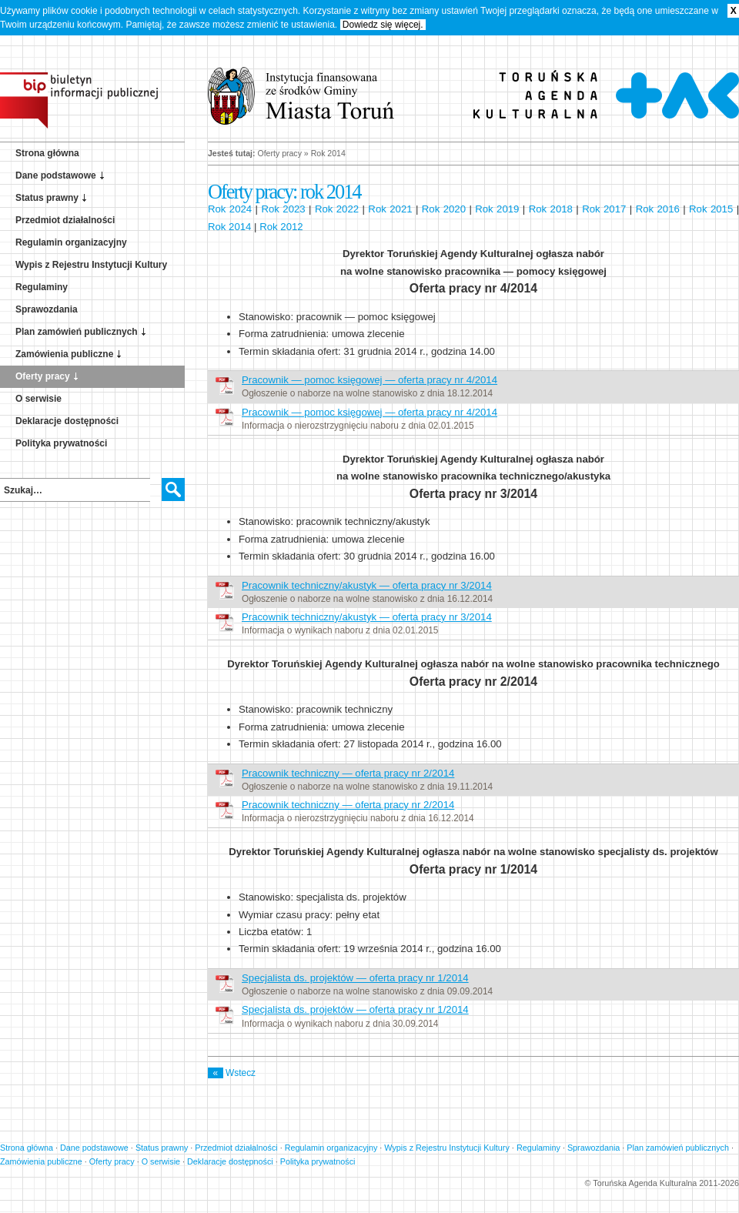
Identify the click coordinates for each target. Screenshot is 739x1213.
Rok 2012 (281, 226)
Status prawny (47, 197)
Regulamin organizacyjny (71, 242)
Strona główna (47, 153)
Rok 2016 (658, 209)
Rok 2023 (283, 209)
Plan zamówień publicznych (76, 331)
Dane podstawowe (55, 175)
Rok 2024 (230, 209)
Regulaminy (41, 287)
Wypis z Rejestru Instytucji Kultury (91, 264)
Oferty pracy (42, 376)
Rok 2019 (497, 209)
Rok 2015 (711, 209)
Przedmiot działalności (65, 220)
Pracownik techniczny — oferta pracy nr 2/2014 (348, 773)
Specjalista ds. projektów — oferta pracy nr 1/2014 (355, 978)
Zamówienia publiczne (64, 354)
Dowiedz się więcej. (383, 24)
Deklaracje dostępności (67, 421)
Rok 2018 (551, 209)
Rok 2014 (229, 226)
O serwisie (38, 398)
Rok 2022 (337, 209)
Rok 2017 (604, 209)
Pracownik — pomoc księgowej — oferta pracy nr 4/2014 (369, 380)
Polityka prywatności (61, 443)
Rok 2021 (390, 209)
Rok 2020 (444, 209)
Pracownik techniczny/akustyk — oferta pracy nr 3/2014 (367, 585)
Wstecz (232, 1073)
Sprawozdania (46, 309)
